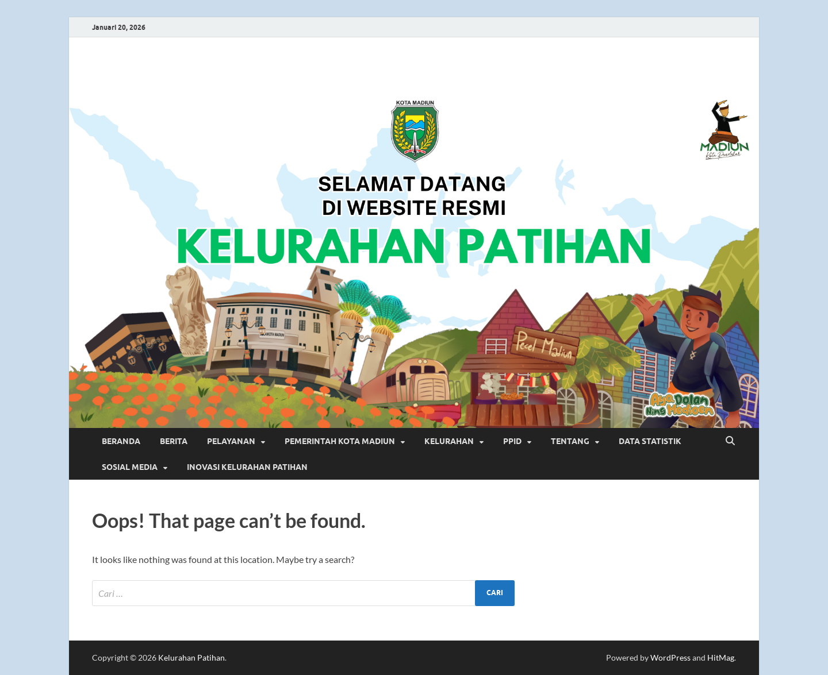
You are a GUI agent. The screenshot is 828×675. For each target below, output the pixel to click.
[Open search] (730, 441)
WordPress (670, 657)
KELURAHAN (449, 441)
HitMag (720, 657)
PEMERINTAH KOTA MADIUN (340, 441)
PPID (512, 441)
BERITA (173, 441)
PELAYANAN (231, 441)
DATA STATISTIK (650, 441)
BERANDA (121, 441)
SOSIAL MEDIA (130, 467)
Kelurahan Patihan (191, 657)
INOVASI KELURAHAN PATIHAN (247, 467)
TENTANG (570, 441)
